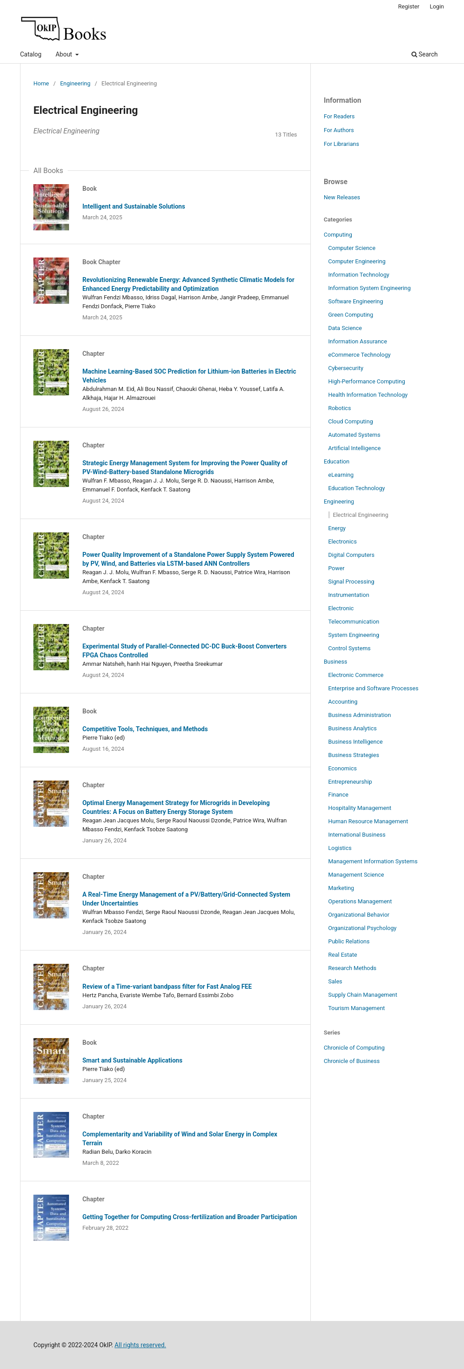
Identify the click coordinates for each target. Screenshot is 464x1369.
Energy (337, 528)
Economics (342, 768)
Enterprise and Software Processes (373, 688)
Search (424, 54)
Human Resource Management (368, 821)
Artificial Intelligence (354, 448)
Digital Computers (351, 555)
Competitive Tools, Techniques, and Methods (145, 729)
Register (408, 6)
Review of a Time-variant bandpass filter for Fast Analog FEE (167, 986)
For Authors (339, 130)
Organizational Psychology (362, 928)
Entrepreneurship (350, 781)
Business (335, 661)
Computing (338, 234)
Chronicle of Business (352, 1061)
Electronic (341, 608)
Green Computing (350, 314)
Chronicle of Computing (354, 1047)
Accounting (343, 701)
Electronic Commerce (355, 675)
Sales (335, 981)
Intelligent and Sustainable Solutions (133, 206)
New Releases (342, 197)
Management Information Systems (373, 861)
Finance (338, 794)
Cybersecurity (345, 368)
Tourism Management (356, 1008)
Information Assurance (357, 341)
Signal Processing (351, 581)
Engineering (75, 83)
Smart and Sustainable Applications (132, 1060)
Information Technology (358, 274)
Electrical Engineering (360, 514)
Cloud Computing (350, 421)
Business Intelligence (355, 741)
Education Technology (356, 488)
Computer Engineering (357, 261)
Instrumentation (348, 595)
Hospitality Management (359, 808)
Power (336, 568)
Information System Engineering (369, 288)
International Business (357, 834)
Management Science (356, 874)
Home (41, 83)
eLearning (341, 474)
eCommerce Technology (359, 354)
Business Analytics (352, 728)
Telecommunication (353, 621)
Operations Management (360, 901)
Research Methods (352, 968)
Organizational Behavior (359, 914)
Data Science (345, 328)
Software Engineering (355, 301)
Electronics (342, 541)
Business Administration (359, 715)
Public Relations (349, 941)
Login (437, 6)
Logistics (340, 848)
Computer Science (351, 248)
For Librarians (341, 144)
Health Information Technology (367, 394)
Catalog (30, 54)
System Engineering (353, 635)
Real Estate (342, 954)
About (65, 54)
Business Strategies (353, 755)
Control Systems (349, 648)
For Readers (339, 116)
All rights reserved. (140, 1345)
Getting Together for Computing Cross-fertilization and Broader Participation (189, 1216)
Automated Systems (354, 434)
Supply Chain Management (362, 994)
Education (337, 461)
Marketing (341, 888)
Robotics (339, 408)
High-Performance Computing (366, 381)
